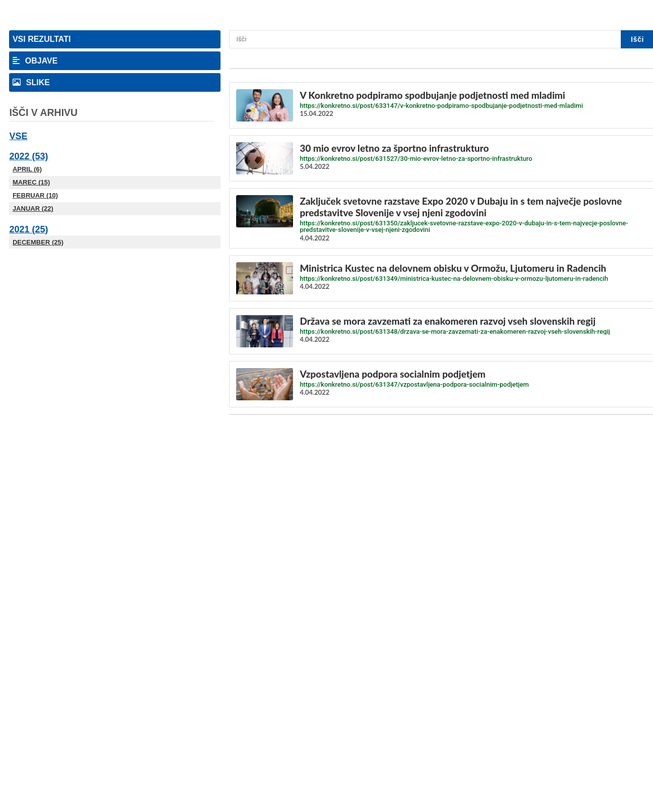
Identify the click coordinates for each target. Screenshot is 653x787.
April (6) (27, 169)
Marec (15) (31, 182)
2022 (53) (28, 156)
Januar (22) (33, 208)
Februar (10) (35, 195)
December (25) (38, 242)
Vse (18, 136)
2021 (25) (28, 229)
